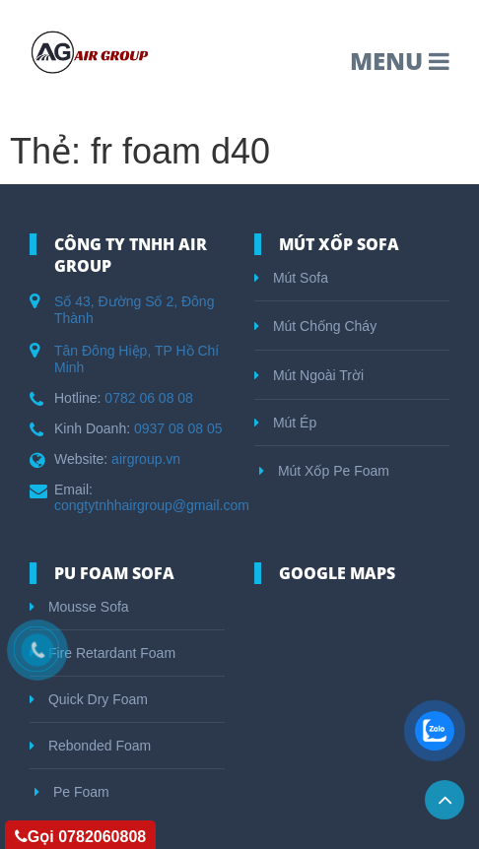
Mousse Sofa (79, 607)
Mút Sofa (291, 278)
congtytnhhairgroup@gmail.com (151, 505)
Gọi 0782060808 (80, 836)
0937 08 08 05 (178, 428)
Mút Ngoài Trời (309, 375)
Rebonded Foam (90, 745)
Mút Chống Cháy (315, 326)
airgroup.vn (145, 459)
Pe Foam (71, 792)
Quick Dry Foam (89, 699)
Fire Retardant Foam (102, 653)
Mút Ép (285, 422)
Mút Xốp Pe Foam (324, 471)
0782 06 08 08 (148, 398)
